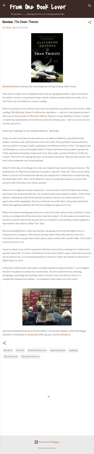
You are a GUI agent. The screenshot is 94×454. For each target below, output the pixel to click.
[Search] (90, 6)
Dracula (20, 350)
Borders (65, 334)
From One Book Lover (38, 7)
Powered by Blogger (47, 442)
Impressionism (57, 350)
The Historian (11, 356)
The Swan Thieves (30, 356)
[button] (90, 22)
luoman (53, 448)
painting (73, 350)
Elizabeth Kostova (11, 86)
